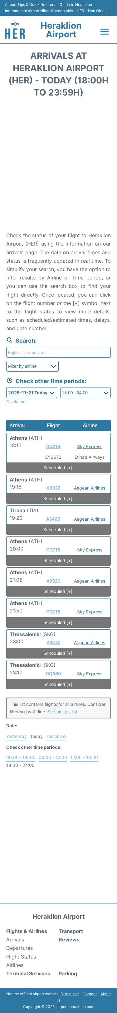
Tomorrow (56, 736)
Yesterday (16, 736)
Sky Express (89, 446)
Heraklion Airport (61, 30)
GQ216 (53, 611)
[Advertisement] (58, 166)
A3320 (53, 581)
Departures (19, 948)
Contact (90, 994)
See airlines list (62, 711)
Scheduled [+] (57, 467)
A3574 (53, 642)
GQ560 (53, 673)
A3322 (53, 487)
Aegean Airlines (89, 487)
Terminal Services (28, 973)
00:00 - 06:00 (21, 757)
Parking (68, 973)
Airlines (14, 965)
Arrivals (15, 939)
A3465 (53, 519)
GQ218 (53, 549)
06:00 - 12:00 (53, 757)
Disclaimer (70, 994)
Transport (71, 931)
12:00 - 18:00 (84, 757)
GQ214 (53, 446)
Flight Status (21, 957)
